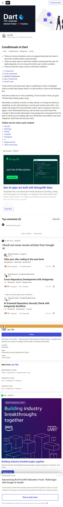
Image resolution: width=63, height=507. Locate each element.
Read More (8, 209)
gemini (18, 282)
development (20, 309)
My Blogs (7, 129)
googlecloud (8, 262)
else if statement (10, 79)
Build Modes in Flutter (31, 371)
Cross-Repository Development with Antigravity (28, 279)
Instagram (8, 137)
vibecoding (17, 262)
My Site (7, 126)
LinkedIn (7, 134)
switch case (8, 82)
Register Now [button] (7, 472)
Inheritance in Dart (31, 379)
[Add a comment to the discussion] (33, 227)
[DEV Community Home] (7, 3)
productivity (27, 262)
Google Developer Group (26, 274)
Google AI (23, 254)
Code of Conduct (26, 233)
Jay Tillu (10, 35)
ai (5, 282)
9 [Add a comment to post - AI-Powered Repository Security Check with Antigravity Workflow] (24, 313)
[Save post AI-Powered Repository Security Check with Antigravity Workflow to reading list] (54, 313)
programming (26, 282)
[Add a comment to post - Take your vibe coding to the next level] (11, 266)
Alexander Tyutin (13, 298)
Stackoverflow (9, 142)
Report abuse (38, 233)
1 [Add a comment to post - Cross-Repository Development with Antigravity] (23, 286)
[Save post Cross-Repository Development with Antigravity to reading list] (54, 287)
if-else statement (10, 74)
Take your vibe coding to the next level (24, 259)
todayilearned (13, 51)
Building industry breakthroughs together (23, 461)
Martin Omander (13, 254)
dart (4, 51)
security (29, 309)
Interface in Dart (31, 387)
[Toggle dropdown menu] (58, 151)
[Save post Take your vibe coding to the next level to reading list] (54, 266)
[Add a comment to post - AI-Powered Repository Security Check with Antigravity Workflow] (10, 313)
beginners (24, 51)
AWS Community (10, 145)
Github (6, 132)
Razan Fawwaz (12, 274)
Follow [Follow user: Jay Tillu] (31, 334)
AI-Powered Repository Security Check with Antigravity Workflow (26, 305)
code (31, 51)
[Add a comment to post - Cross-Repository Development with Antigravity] (10, 286)
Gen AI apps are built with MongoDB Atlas (27, 187)
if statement (9, 71)
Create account (55, 3)
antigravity (11, 282)
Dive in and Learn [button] (30, 497)
